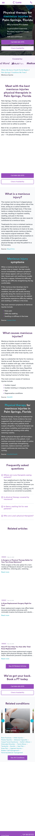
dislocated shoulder (8, 744)
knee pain (5, 748)
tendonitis (5, 746)
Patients (4, 557)
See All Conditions (17, 758)
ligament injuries (16, 748)
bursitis (13, 746)
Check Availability (17, 48)
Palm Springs (5, 72)
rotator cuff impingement (10, 750)
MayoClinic (11, 249)
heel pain (21, 746)
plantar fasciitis (7, 740)
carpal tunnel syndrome (10, 742)
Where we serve (7, 70)
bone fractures (7, 737)
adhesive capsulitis (21, 740)
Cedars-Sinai (11, 320)
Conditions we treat (18, 72)
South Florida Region (21, 70)
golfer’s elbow (25, 742)
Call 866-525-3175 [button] (17, 42)
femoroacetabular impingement (12, 752)
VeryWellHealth (12, 454)
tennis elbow (22, 744)
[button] (3, 2)
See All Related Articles (17, 666)
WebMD (10, 397)
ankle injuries (19, 737)
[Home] (17, 2)
